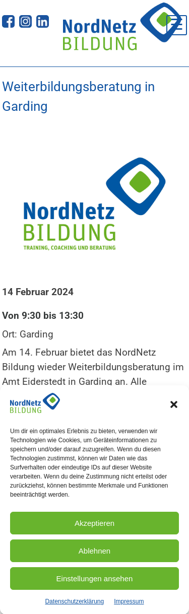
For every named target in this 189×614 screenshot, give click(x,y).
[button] (174, 407)
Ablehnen (94, 553)
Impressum (129, 603)
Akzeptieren (94, 525)
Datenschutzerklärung (74, 603)
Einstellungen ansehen (94, 581)
